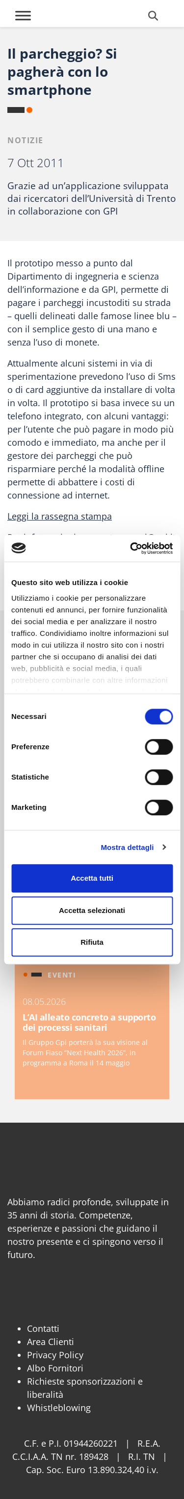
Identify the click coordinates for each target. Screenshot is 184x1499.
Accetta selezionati (92, 910)
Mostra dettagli (127, 847)
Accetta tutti (92, 878)
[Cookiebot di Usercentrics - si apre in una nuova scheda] (131, 548)
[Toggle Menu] (23, 15)
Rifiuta (92, 942)
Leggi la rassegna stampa (59, 516)
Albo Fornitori (55, 1368)
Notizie (25, 140)
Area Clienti (50, 1341)
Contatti (43, 1328)
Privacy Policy (55, 1355)
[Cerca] (153, 16)
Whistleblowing (59, 1407)
